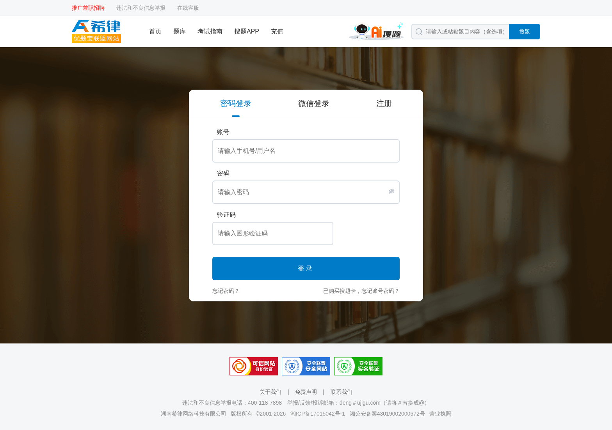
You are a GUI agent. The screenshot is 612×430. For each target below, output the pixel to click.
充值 (277, 31)
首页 (155, 31)
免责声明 (306, 392)
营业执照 (440, 414)
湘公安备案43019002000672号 (387, 414)
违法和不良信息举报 (140, 8)
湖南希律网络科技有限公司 (193, 414)
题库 (179, 31)
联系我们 (341, 392)
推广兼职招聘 (88, 8)
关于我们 (270, 392)
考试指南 (209, 31)
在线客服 (188, 8)
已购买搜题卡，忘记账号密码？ (361, 291)
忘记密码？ (226, 291)
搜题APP (246, 31)
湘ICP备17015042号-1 (317, 414)
